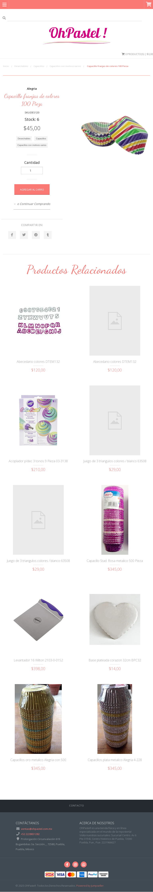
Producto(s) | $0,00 (137, 54)
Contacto (76, 805)
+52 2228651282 (30, 834)
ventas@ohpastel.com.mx (36, 829)
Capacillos (38, 66)
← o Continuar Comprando (32, 204)
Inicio (6, 66)
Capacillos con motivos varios (65, 66)
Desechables (21, 66)
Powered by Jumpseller (90, 885)
